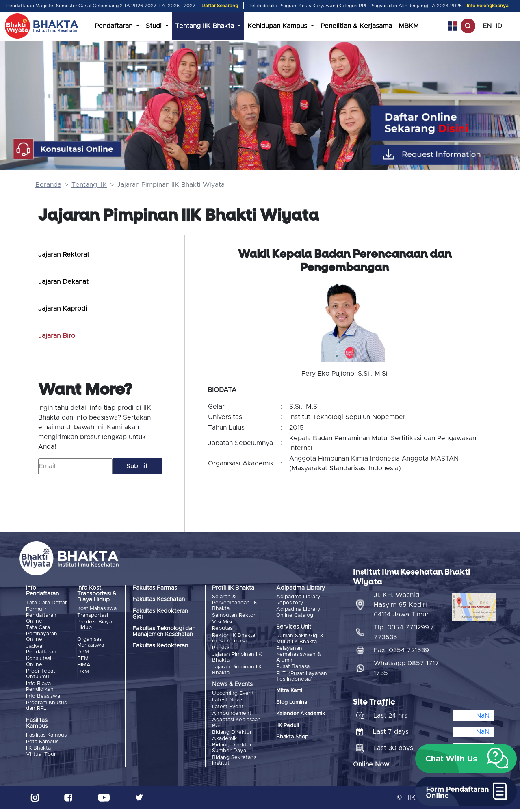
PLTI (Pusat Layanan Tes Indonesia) (301, 676)
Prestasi (222, 648)
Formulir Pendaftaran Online (41, 615)
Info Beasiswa (43, 696)
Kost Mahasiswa (97, 608)
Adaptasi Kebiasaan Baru (236, 722)
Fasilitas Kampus (46, 735)
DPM (83, 652)
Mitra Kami (289, 690)
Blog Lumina (291, 702)
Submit (137, 466)
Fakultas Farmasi (155, 588)
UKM (83, 672)
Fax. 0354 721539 (401, 650)
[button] (466, 758)
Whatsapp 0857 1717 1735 (406, 668)
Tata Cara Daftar (46, 603)
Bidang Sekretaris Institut (234, 760)
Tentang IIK (89, 185)
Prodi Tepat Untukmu (40, 673)
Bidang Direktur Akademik (232, 735)
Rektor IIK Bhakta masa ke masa (233, 638)
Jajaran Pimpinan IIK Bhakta (237, 657)
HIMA (84, 665)
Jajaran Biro (56, 336)
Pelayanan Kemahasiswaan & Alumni (298, 654)
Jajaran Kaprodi (62, 308)
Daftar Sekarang (220, 6)
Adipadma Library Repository (298, 599)
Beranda (48, 185)
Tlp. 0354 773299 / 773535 (404, 632)
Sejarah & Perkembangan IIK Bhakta (234, 602)
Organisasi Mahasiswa (90, 642)
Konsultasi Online (38, 661)
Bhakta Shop (292, 737)
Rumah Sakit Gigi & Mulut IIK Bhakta (300, 638)
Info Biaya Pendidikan (40, 686)
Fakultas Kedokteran (160, 646)
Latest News (227, 700)
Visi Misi (222, 622)
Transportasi (92, 615)
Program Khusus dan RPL (46, 705)
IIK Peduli (287, 725)
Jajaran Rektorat (63, 254)
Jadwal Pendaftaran (41, 649)
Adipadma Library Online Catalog (298, 612)
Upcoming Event (233, 693)
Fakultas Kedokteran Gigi (160, 614)
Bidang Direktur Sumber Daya (232, 747)
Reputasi (223, 628)
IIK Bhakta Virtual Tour (41, 751)
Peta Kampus (42, 741)
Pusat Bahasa (293, 666)
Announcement (231, 713)
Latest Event (228, 706)
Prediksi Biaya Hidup (94, 624)
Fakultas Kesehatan (158, 599)
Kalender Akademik (300, 713)
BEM (83, 658)
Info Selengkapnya (488, 6)
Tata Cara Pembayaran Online (41, 633)
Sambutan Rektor (234, 615)
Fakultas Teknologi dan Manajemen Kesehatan (163, 631)
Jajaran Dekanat (63, 282)
